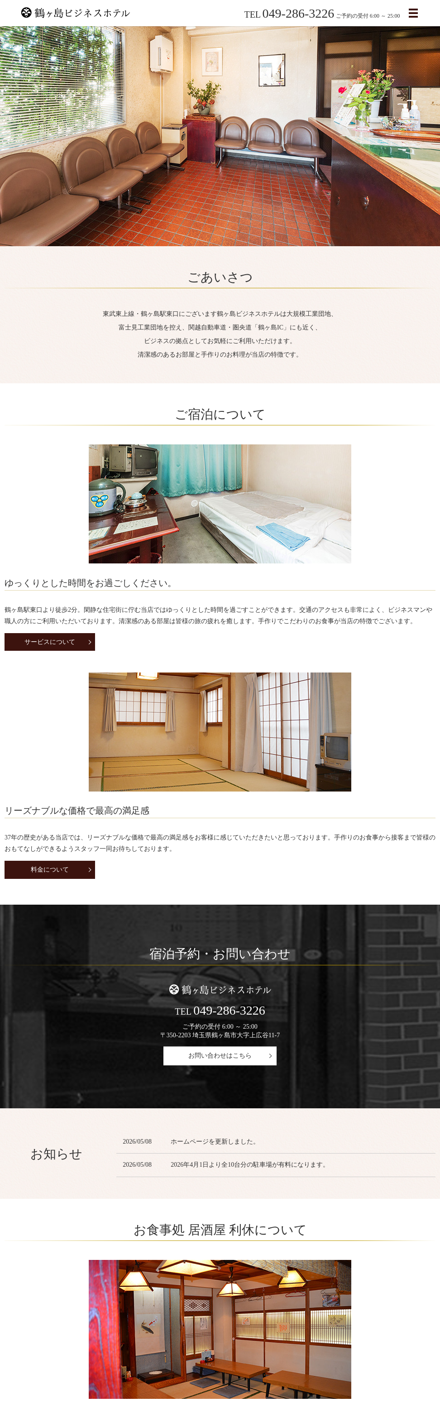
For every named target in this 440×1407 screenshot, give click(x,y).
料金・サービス (104, 1364)
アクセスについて (160, 1364)
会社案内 (60, 1364)
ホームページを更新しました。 (215, 928)
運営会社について (59, 1290)
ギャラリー (264, 1290)
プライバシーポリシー (360, 1364)
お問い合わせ (254, 1364)
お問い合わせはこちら (220, 842)
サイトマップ (301, 1364)
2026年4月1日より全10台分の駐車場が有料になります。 (250, 952)
